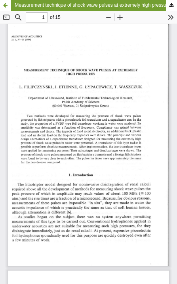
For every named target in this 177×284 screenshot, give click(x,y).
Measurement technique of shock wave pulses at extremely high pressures (94, 5)
